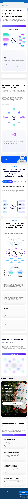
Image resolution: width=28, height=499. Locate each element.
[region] (14, 493)
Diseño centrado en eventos (18, 181)
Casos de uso (24, 75)
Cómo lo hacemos (16, 75)
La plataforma (9, 75)
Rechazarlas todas (23, 494)
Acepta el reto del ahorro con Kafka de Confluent (13, 2)
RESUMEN (3, 75)
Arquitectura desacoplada (7, 181)
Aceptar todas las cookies (23, 492)
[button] (14, 26)
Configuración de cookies (23, 497)
